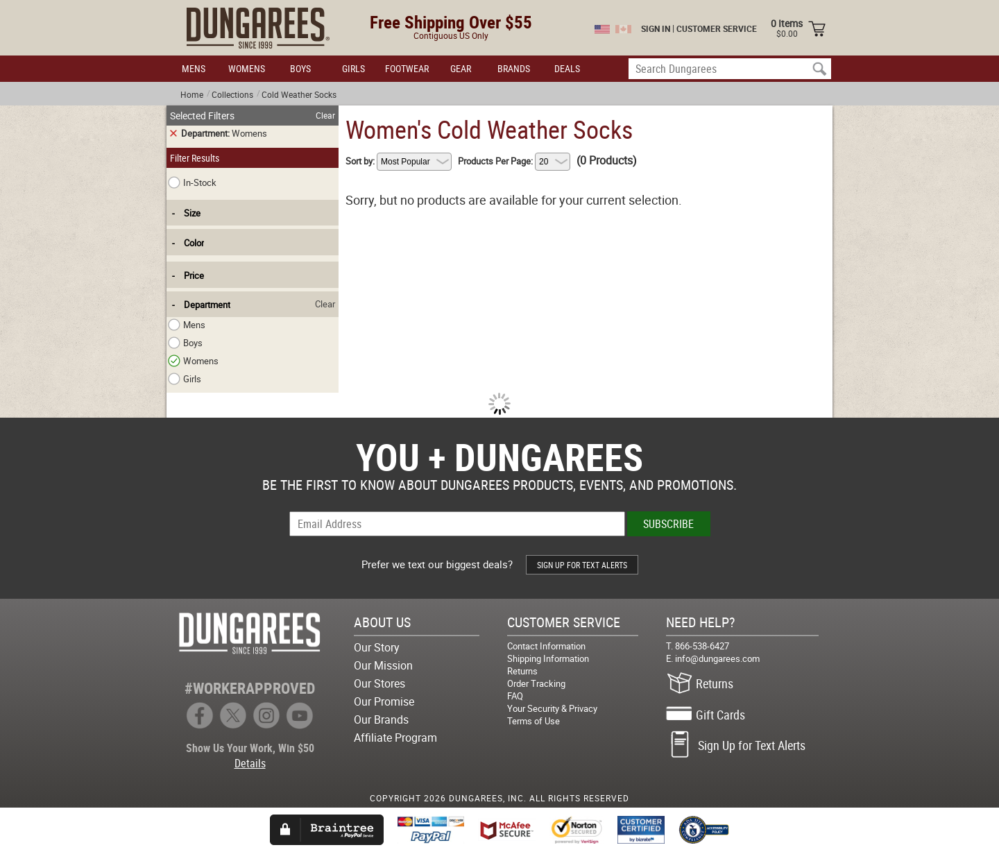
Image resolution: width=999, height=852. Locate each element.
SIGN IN (655, 28)
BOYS (300, 68)
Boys (186, 342)
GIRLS (353, 68)
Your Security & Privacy (552, 708)
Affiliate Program (395, 737)
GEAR (460, 68)
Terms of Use (533, 721)
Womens (194, 361)
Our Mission (383, 665)
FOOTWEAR (407, 68)
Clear (325, 115)
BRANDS (513, 68)
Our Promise (384, 701)
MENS (193, 68)
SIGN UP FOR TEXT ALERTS (582, 564)
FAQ (515, 696)
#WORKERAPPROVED (250, 688)
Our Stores (379, 683)
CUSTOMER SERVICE (716, 28)
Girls (185, 379)
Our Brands (381, 719)
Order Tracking (536, 683)
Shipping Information (548, 658)
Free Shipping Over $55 (451, 21)
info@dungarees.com (717, 658)
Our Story (377, 647)
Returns (522, 671)
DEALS (567, 68)
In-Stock (192, 182)
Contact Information (546, 646)
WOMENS (246, 68)
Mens (187, 324)
